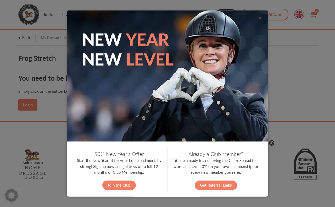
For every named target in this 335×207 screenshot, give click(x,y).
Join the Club (119, 185)
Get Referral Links (216, 185)
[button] (11, 195)
